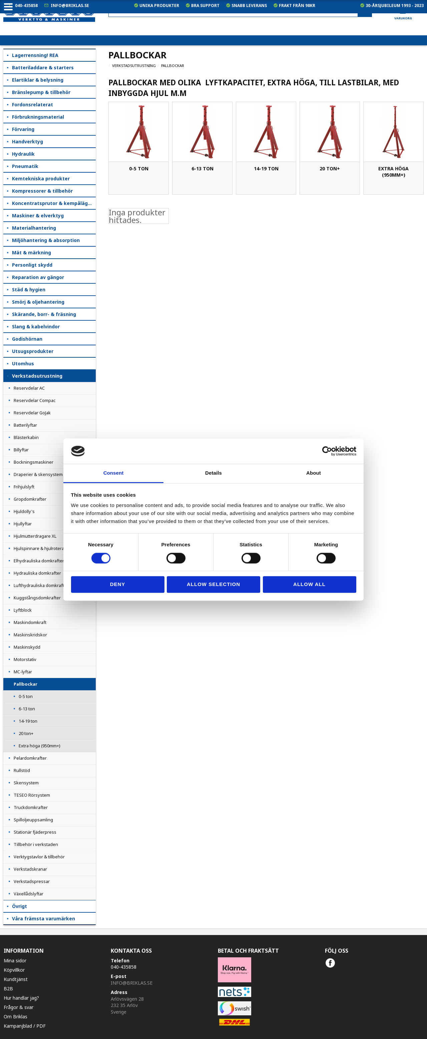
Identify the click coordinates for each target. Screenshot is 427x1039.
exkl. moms (293, 30)
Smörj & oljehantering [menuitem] (38, 302)
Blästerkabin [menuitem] (26, 437)
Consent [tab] (113, 473)
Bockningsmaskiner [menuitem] (33, 462)
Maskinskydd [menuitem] (27, 647)
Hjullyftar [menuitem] (23, 524)
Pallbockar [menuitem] (25, 684)
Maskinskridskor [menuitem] (30, 635)
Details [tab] (213, 473)
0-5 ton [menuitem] (26, 696)
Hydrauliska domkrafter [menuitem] (37, 573)
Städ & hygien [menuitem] (28, 289)
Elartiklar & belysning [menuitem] (37, 80)
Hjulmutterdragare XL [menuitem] (35, 536)
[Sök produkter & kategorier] (240, 11)
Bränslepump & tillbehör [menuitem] (41, 92)
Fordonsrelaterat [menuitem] (32, 104)
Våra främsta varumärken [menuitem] (43, 918)
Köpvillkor (14, 970)
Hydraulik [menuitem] (23, 154)
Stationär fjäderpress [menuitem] (35, 832)
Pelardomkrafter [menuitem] (30, 758)
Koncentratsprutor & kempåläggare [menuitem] (54, 203)
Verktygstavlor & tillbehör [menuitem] (39, 857)
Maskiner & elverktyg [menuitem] (38, 215)
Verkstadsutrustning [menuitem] (37, 376)
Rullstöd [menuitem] (22, 770)
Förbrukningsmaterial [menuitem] (38, 117)
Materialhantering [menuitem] (34, 228)
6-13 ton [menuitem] (27, 709)
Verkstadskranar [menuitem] (30, 869)
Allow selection (213, 584)
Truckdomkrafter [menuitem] (31, 807)
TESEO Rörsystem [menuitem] (32, 795)
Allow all (309, 584)
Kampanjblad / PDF (25, 1026)
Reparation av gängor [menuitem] (38, 277)
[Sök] (365, 11)
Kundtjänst (16, 979)
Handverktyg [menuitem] (27, 141)
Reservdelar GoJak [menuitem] (32, 413)
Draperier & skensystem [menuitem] (38, 474)
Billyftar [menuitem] (21, 450)
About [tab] (313, 473)
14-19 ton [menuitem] (28, 721)
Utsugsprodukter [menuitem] (32, 351)
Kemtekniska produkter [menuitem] (41, 178)
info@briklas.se (70, 5)
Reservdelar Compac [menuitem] (34, 400)
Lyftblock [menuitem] (23, 610)
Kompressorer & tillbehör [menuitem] (42, 191)
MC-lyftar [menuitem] (23, 672)
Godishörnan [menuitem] (27, 339)
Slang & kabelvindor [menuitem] (36, 326)
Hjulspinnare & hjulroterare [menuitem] (41, 548)
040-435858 (26, 5)
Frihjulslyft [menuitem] (24, 487)
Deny (117, 584)
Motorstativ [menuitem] (25, 659)
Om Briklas (15, 1016)
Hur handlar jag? (21, 998)
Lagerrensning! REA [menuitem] (35, 55)
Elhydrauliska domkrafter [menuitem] (39, 561)
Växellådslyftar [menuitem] (28, 894)
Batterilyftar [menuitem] (25, 425)
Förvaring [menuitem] (23, 129)
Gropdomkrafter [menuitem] (30, 499)
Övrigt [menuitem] (19, 906)
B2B (8, 988)
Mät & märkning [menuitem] (31, 252)
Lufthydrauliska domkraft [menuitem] (39, 585)
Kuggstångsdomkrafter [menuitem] (37, 598)
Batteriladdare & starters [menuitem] (43, 67)
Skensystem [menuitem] (26, 783)
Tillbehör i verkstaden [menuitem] (36, 844)
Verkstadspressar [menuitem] (32, 881)
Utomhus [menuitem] (23, 363)
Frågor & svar (18, 1007)
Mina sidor (15, 960)
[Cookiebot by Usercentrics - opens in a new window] (327, 451)
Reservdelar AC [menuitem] (29, 388)
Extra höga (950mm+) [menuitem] (39, 746)
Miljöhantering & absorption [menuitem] (46, 240)
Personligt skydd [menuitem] (32, 265)
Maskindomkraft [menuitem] (30, 622)
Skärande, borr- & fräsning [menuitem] (44, 314)
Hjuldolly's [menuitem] (24, 511)
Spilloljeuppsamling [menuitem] (33, 820)
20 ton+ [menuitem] (26, 733)
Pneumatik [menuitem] (25, 166)
